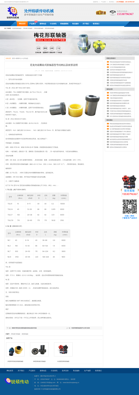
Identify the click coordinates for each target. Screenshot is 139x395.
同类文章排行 (111, 58)
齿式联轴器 (9, 139)
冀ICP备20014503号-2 (48, 376)
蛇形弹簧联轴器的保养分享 (117, 75)
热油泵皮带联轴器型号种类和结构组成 (121, 126)
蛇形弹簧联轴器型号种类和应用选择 (120, 77)
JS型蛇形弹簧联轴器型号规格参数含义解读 (122, 113)
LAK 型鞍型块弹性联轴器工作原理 (119, 64)
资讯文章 (110, 89)
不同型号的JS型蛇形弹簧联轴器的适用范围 (122, 111)
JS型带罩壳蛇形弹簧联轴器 (15, 361)
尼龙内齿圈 (15, 313)
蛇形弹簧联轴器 (17, 28)
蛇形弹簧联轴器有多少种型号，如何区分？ (122, 108)
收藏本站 (95, 2)
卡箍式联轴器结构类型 (116, 98)
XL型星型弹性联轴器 (63, 361)
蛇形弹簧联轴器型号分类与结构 (81, 328)
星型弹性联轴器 (49, 28)
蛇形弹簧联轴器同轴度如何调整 (119, 137)
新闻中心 (18, 58)
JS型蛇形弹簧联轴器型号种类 (118, 80)
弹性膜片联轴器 (27, 28)
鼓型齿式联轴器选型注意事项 (118, 147)
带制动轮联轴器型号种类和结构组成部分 (121, 62)
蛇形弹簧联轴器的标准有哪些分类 (119, 103)
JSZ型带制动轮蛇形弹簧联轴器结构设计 (121, 72)
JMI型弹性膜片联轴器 (39, 361)
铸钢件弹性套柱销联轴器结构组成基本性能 (24, 328)
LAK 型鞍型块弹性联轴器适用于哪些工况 (121, 95)
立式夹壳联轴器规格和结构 (117, 67)
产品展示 (103, 2)
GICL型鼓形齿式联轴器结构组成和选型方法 (122, 116)
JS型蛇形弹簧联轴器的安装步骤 (119, 144)
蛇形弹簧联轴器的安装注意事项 (119, 142)
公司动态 (25, 58)
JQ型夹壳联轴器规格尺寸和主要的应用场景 (122, 131)
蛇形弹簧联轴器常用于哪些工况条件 (120, 134)
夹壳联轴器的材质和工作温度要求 (119, 100)
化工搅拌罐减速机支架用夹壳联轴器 (120, 129)
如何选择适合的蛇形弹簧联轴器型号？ (121, 139)
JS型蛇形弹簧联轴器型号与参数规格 (120, 83)
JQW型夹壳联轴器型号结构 (118, 70)
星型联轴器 (25, 334)
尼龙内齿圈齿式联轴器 (13, 83)
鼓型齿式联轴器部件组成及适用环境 (120, 85)
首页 (13, 58)
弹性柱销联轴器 (38, 28)
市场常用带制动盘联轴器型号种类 (119, 93)
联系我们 (111, 2)
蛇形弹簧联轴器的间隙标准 (117, 106)
